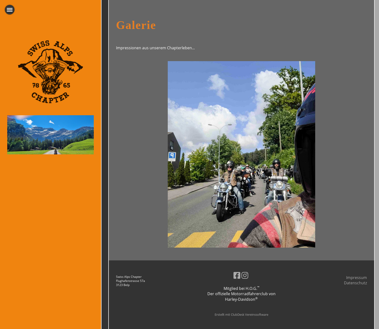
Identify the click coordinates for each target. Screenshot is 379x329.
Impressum (356, 277)
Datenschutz (355, 283)
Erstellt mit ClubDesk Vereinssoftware (241, 314)
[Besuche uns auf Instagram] (244, 275)
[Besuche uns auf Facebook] (236, 275)
